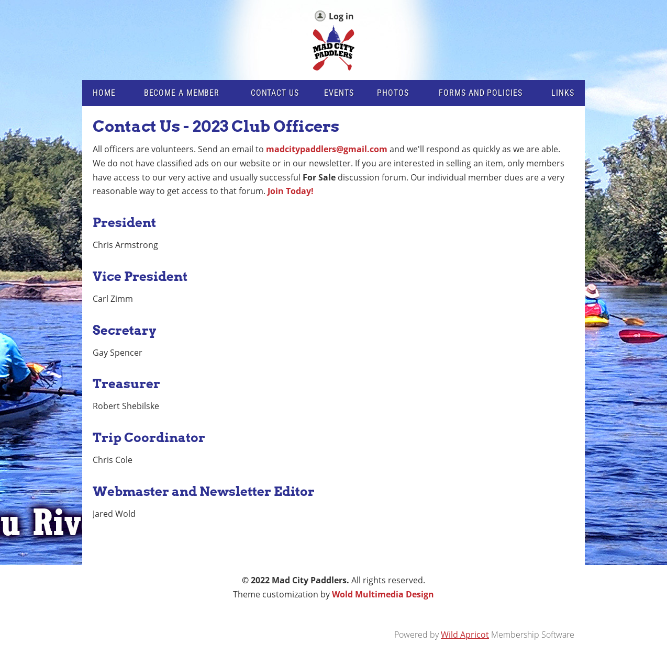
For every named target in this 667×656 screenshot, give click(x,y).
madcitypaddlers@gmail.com (326, 149)
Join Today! (291, 191)
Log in (341, 16)
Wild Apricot (465, 634)
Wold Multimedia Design (383, 594)
